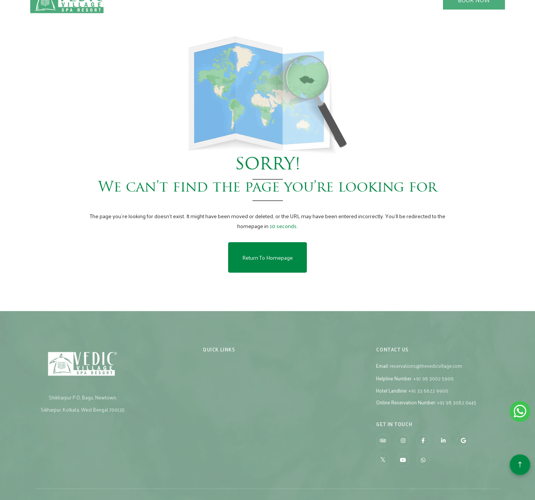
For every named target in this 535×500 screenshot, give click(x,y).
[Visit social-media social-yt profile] (403, 468)
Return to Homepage (267, 257)
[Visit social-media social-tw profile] (382, 467)
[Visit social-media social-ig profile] (403, 448)
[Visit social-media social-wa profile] (423, 468)
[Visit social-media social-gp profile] (463, 448)
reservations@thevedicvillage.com (426, 373)
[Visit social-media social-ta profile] (382, 448)
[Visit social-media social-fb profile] (423, 448)
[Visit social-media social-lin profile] (443, 448)
